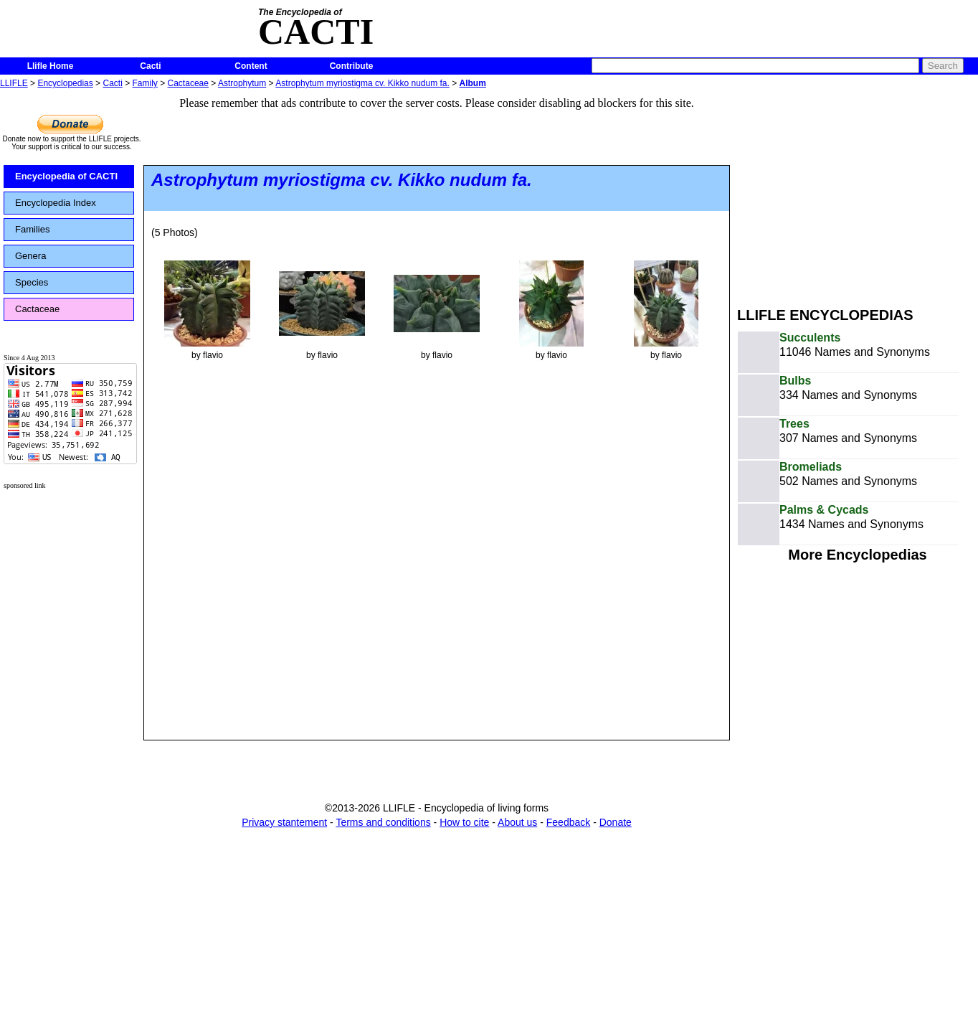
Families (32, 229)
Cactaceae (188, 83)
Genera (30, 255)
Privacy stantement (284, 822)
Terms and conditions (383, 822)
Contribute (352, 66)
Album (473, 83)
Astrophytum (242, 83)
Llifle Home (50, 66)
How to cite (464, 822)
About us (517, 822)
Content (250, 66)
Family (145, 83)
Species (31, 282)
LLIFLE (14, 83)
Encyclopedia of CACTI (66, 176)
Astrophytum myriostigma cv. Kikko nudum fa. (362, 83)
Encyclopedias (64, 83)
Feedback (568, 822)
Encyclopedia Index (55, 202)
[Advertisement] (857, 192)
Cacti (150, 66)
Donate (615, 822)
